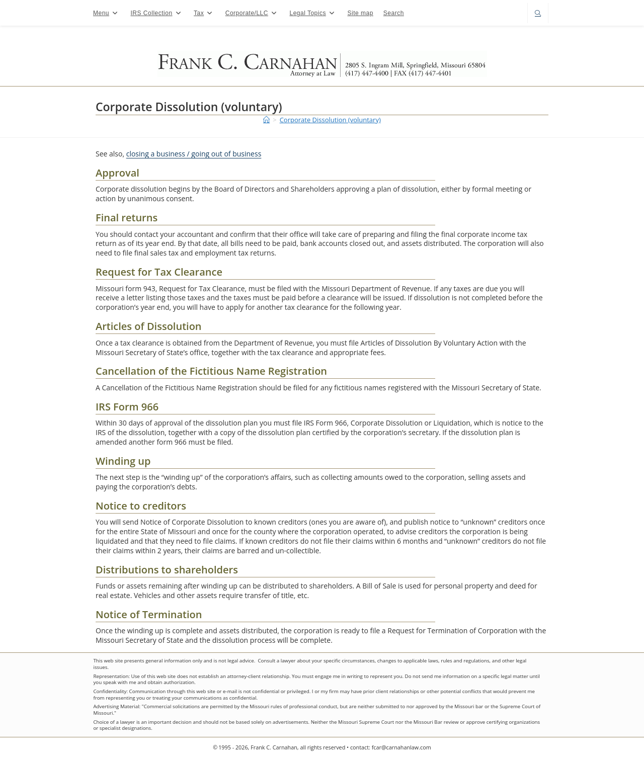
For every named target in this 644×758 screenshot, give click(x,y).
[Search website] (538, 14)
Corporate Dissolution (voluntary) (330, 119)
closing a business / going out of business (194, 153)
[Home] (266, 119)
